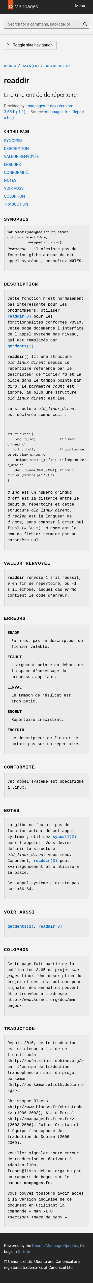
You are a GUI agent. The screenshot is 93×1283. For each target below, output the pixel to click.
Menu (80, 5)
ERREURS (12, 164)
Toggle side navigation (32, 45)
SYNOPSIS (13, 140)
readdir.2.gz (58, 65)
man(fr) (31, 65)
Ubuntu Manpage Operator (55, 1245)
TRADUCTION (16, 204)
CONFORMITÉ (16, 172)
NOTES (10, 180)
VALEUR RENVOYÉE (21, 156)
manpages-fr (56, 112)
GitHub (24, 1251)
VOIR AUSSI (14, 188)
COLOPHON (14, 196)
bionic (10, 65)
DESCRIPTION (16, 148)
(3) (19, 316)
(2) (20, 346)
